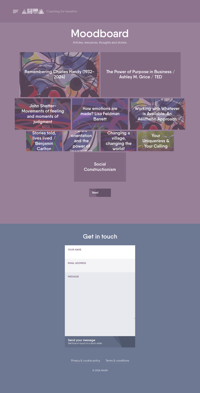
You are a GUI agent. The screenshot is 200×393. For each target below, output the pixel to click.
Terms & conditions (117, 360)
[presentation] (88, 330)
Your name (74, 250)
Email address (77, 263)
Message (73, 277)
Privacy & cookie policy (85, 360)
